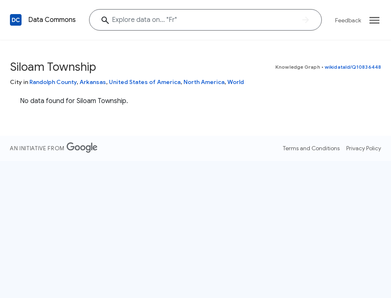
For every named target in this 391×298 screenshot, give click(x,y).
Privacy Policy (363, 148)
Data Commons (52, 20)
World (235, 82)
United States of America (145, 82)
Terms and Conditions (311, 148)
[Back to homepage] (16, 20)
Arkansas (93, 82)
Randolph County (53, 82)
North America (203, 82)
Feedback (348, 20)
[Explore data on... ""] (205, 20)
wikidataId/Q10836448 (353, 67)
